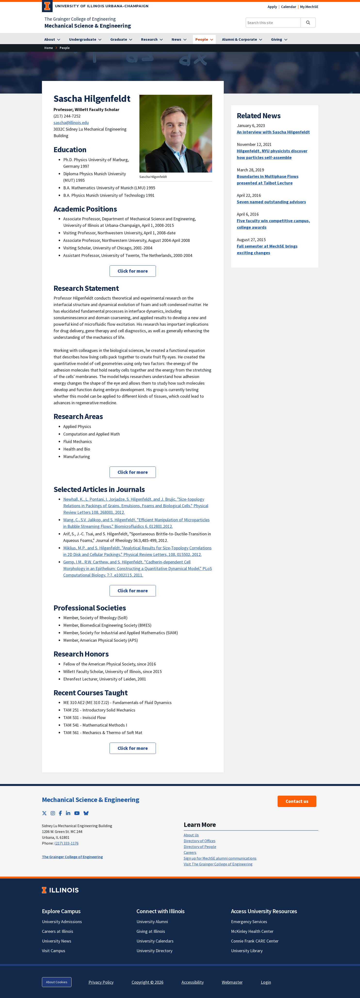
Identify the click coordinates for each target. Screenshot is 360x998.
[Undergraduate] (85, 39)
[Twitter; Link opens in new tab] (44, 813)
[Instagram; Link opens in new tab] (53, 813)
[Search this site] (273, 22)
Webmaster (232, 982)
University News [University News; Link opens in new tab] (56, 941)
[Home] (48, 47)
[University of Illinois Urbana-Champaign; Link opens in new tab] (95, 7)
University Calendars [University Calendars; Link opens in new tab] (155, 941)
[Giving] (279, 39)
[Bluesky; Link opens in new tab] (86, 813)
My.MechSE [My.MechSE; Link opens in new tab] (309, 6)
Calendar (288, 6)
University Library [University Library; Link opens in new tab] (247, 950)
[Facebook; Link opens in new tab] (60, 813)
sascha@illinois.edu (71, 122)
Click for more (133, 271)
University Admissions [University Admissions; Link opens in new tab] (62, 921)
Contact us (297, 801)
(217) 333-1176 (66, 843)
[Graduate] (121, 39)
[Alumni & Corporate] (242, 39)
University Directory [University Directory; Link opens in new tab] (154, 950)
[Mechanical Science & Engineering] (87, 25)
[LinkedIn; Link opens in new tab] (68, 813)
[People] (204, 39)
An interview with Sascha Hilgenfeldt (273, 132)
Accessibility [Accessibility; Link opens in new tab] (193, 982)
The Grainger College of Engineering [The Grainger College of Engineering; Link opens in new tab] (80, 19)
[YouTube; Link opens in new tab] (77, 813)
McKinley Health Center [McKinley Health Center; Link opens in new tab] (252, 931)
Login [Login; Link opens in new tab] (266, 982)
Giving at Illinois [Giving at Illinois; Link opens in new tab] (150, 931)
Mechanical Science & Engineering (90, 799)
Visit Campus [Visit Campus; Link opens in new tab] (53, 950)
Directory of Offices (200, 840)
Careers (190, 852)
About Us (191, 834)
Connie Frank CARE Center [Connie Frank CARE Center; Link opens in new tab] (255, 941)
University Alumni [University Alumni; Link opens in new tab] (152, 921)
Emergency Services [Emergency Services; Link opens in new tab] (249, 921)
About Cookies (56, 982)
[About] (52, 39)
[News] (179, 39)
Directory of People (200, 846)
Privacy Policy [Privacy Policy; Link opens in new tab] (100, 982)
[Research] (152, 39)
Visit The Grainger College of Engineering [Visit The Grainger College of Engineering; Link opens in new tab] (218, 864)
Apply (272, 6)
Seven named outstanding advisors (271, 202)
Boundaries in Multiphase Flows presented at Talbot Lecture (267, 180)
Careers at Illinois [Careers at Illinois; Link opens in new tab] (57, 931)
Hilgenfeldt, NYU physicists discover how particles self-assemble (272, 154)
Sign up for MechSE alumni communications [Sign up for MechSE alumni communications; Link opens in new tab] (220, 858)
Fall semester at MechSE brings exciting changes (267, 249)
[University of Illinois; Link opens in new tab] (60, 890)
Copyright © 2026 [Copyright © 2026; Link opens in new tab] (147, 982)
